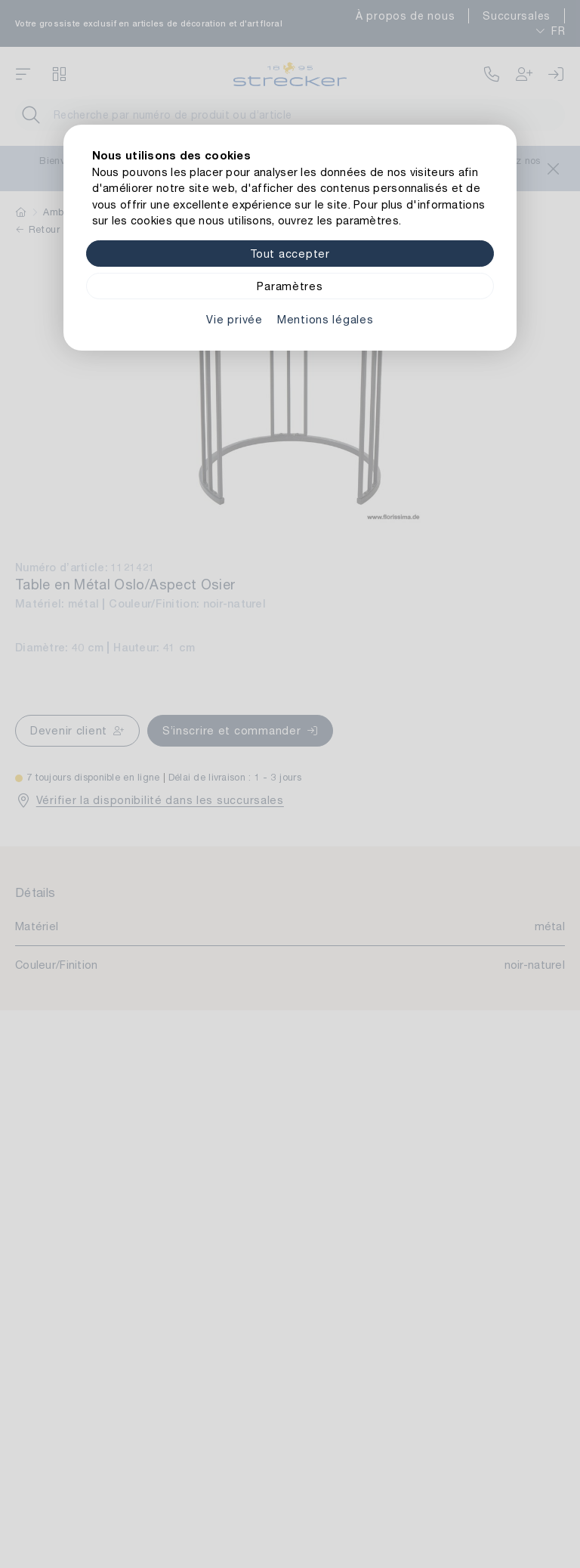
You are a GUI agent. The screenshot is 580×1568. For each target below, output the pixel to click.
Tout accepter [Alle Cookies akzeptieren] (289, 253)
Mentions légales (325, 319)
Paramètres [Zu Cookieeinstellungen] (289, 286)
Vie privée (234, 319)
